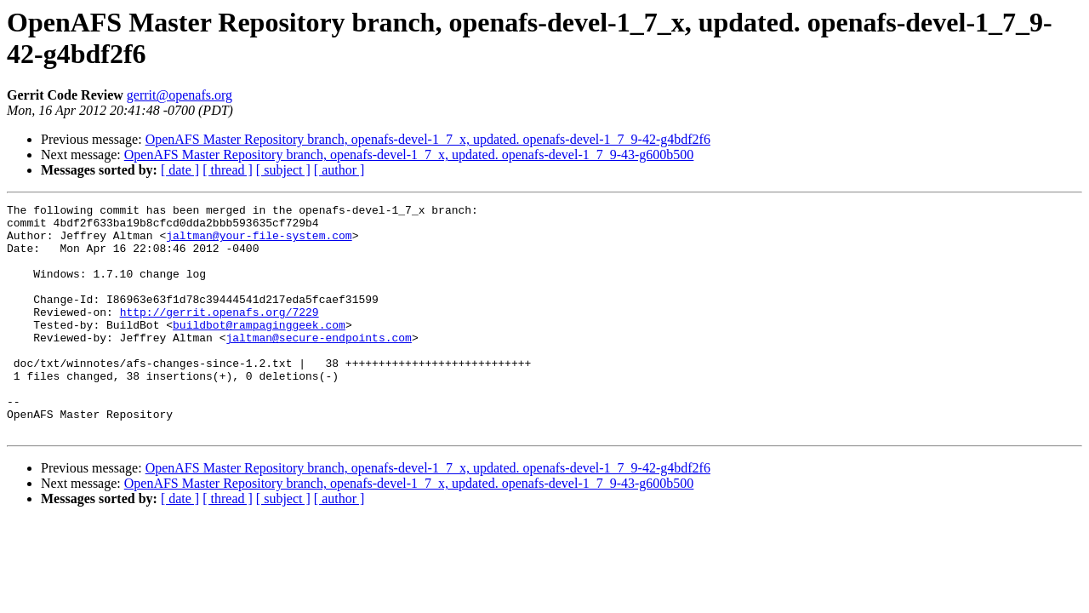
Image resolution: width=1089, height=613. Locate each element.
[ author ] (339, 170)
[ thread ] (227, 170)
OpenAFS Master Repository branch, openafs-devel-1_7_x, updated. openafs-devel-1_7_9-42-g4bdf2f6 (427, 139)
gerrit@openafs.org (179, 95)
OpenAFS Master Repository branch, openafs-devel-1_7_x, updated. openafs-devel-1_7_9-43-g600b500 (409, 154)
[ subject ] (283, 170)
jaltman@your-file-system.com (258, 242)
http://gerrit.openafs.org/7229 (219, 334)
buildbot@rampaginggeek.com (259, 350)
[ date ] (180, 170)
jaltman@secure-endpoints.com (318, 365)
